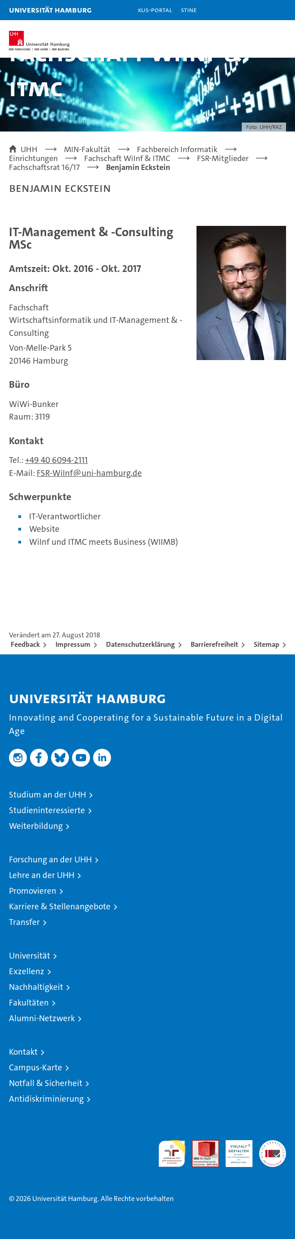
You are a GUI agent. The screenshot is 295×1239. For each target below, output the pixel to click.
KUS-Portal (155, 9)
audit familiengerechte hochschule (171, 1153)
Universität (29, 955)
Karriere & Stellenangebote (60, 906)
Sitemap (266, 644)
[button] (260, 10)
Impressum (73, 644)
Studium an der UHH (47, 794)
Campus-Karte (35, 1067)
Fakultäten (29, 1002)
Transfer (24, 922)
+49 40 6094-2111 (56, 460)
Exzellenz (26, 971)
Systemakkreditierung (272, 1145)
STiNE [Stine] (189, 9)
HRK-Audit (234, 1149)
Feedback (25, 644)
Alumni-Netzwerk (42, 1018)
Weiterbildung (36, 826)
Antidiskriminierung (46, 1098)
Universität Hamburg (50, 9)
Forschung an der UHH (50, 859)
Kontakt (23, 1051)
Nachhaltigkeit (36, 987)
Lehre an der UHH (41, 875)
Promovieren (32, 890)
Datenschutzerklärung (140, 644)
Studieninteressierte (47, 810)
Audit (200, 1145)
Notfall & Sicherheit (45, 1083)
